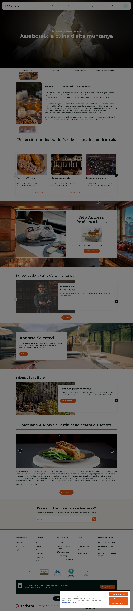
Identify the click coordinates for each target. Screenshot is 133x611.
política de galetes (69, 603)
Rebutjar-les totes (118, 598)
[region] (95, 599)
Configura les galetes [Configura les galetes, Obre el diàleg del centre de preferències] (118, 603)
